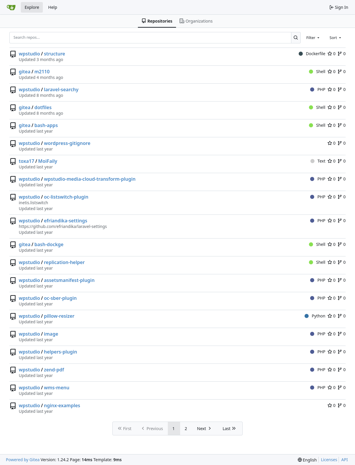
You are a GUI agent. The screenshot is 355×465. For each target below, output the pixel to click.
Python (315, 316)
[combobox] (313, 37)
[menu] (307, 460)
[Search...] (296, 37)
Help (52, 7)
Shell (317, 71)
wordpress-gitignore (67, 143)
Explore (32, 7)
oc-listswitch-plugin (66, 197)
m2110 (42, 72)
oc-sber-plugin (60, 298)
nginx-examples (62, 405)
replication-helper (64, 262)
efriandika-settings (65, 221)
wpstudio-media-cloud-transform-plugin (90, 179)
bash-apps (46, 125)
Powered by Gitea (23, 459)
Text (317, 161)
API (344, 459)
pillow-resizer (59, 316)
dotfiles (43, 107)
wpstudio (29, 54)
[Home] (11, 7)
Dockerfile (312, 53)
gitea (25, 72)
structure (54, 54)
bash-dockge (48, 244)
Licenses (329, 459)
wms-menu (57, 387)
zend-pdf (54, 370)
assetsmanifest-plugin (69, 280)
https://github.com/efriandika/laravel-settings (63, 226)
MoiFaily (47, 161)
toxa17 (26, 161)
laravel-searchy (61, 89)
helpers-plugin (60, 352)
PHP (317, 89)
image (51, 334)
